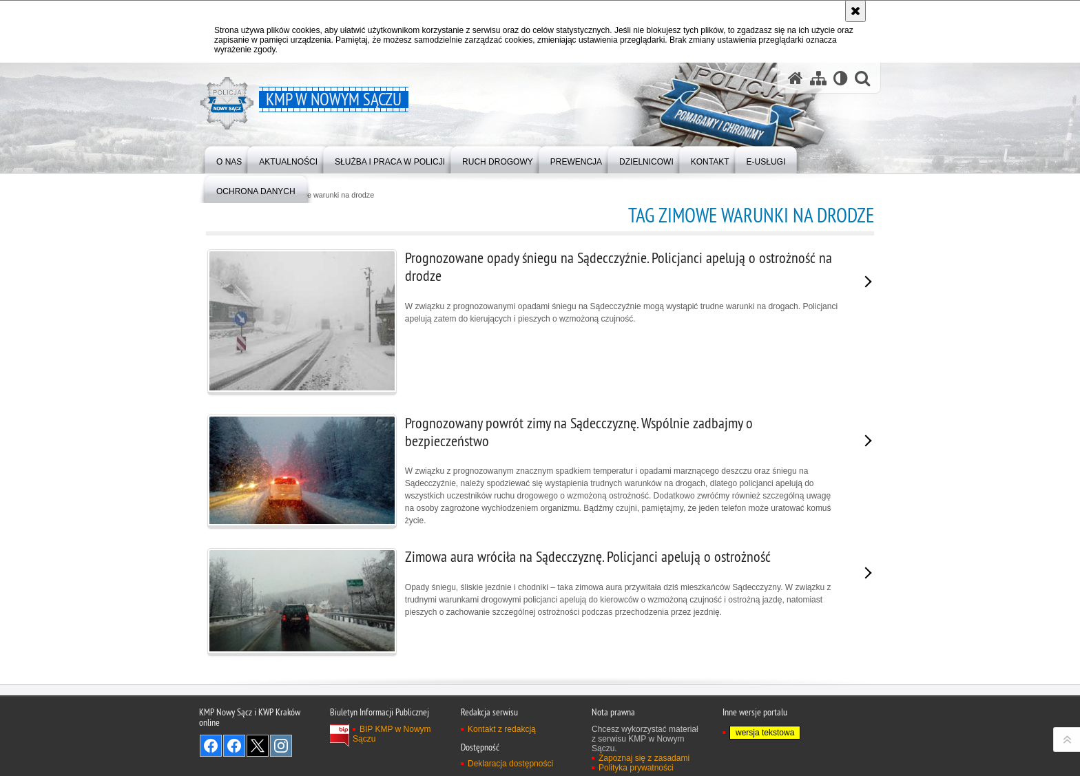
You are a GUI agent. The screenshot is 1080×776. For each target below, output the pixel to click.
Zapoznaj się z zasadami (644, 758)
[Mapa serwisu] (818, 78)
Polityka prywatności (636, 768)
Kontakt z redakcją (502, 729)
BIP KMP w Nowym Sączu (392, 734)
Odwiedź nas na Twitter (258, 746)
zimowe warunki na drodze (330, 195)
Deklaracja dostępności (510, 763)
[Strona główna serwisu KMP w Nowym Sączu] (795, 78)
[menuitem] (229, 159)
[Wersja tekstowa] (840, 78)
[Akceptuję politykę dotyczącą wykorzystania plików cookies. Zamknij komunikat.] (855, 11)
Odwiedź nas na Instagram (281, 746)
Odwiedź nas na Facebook (211, 746)
